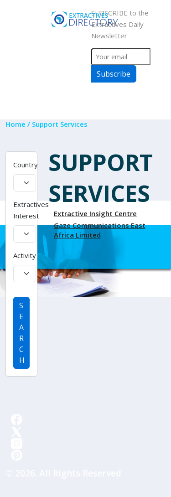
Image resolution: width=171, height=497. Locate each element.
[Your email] (121, 56)
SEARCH (22, 332)
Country (25, 164)
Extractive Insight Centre (95, 213)
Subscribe (113, 74)
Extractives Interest (31, 210)
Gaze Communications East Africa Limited (99, 230)
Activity (24, 255)
